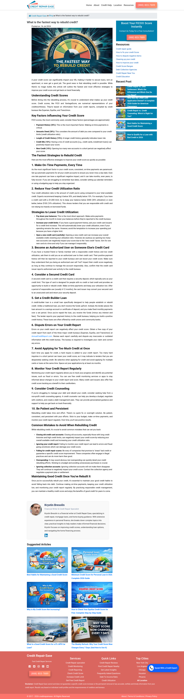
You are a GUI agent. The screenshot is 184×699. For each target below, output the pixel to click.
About (123, 696)
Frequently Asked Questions (108, 673)
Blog (51, 15)
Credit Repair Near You (125, 73)
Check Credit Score (75, 673)
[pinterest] (42, 666)
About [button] (96, 5)
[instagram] (38, 666)
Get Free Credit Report (75, 680)
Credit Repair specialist (75, 663)
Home (89, 5)
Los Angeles (142, 666)
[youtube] (47, 666)
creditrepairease (46, 696)
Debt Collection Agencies (126, 70)
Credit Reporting (75, 670)
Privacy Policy (151, 696)
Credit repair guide (123, 49)
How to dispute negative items (128, 56)
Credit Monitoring (75, 666)
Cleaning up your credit (125, 59)
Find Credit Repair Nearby (108, 666)
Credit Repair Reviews (109, 663)
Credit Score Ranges (124, 66)
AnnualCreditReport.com (42, 336)
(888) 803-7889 (146, 5)
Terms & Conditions (136, 696)
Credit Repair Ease (38, 16)
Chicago (142, 670)
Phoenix (142, 677)
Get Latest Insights (109, 670)
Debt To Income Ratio (109, 677)
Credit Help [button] (106, 5)
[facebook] (29, 666)
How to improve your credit (127, 63)
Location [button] (118, 5)
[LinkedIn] (46, 535)
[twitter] (33, 666)
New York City (142, 663)
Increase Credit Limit (75, 677)
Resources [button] (129, 5)
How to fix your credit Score (127, 52)
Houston (142, 673)
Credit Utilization (109, 680)
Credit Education (123, 76)
